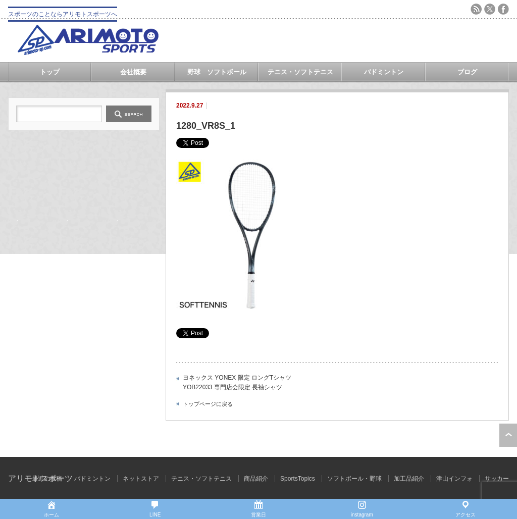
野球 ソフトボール (216, 72)
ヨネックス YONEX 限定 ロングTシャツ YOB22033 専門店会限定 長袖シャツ (237, 382)
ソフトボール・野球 (354, 478)
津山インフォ (454, 478)
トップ (50, 72)
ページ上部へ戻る (508, 435)
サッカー (497, 478)
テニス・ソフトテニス (300, 72)
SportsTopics (297, 478)
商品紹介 (256, 478)
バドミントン (383, 72)
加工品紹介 (409, 478)
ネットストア (141, 478)
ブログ (467, 72)
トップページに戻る (208, 404)
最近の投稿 (47, 478)
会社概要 (133, 72)
